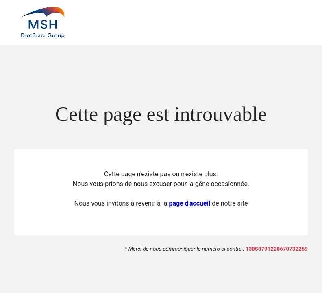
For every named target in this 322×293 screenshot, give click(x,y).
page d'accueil (189, 203)
